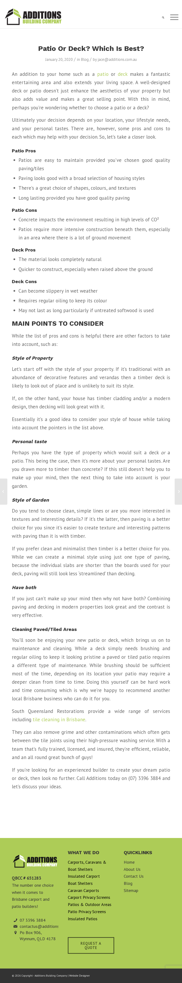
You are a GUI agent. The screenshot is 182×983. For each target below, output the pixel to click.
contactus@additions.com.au (46, 926)
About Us (132, 869)
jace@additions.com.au (117, 59)
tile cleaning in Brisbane (59, 719)
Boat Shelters (80, 883)
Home (129, 862)
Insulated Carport (84, 876)
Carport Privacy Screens (89, 897)
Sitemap (131, 890)
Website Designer (79, 975)
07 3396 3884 (33, 920)
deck (122, 74)
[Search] (160, 17)
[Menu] (171, 17)
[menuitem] (160, 17)
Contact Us (134, 876)
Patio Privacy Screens (87, 911)
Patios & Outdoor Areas (89, 904)
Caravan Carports (83, 890)
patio (103, 74)
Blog (85, 59)
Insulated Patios (82, 918)
